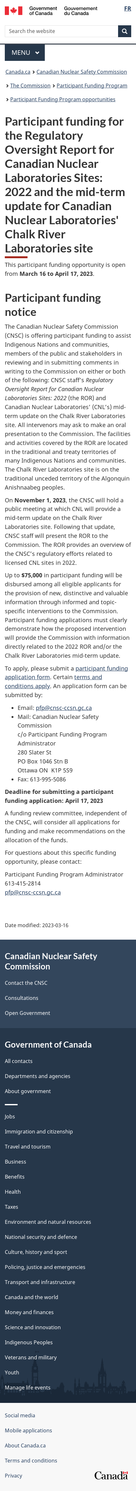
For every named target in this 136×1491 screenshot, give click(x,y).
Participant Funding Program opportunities (63, 99)
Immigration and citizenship (39, 1131)
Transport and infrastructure (40, 1282)
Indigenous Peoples (29, 1342)
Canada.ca (17, 71)
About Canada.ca (25, 1445)
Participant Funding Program (92, 85)
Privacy (13, 1475)
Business (15, 1161)
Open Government (27, 1013)
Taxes (11, 1206)
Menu (26, 52)
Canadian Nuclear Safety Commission (81, 71)
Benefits (15, 1176)
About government (28, 1091)
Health (13, 1191)
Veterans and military (31, 1357)
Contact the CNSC (26, 982)
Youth (12, 1372)
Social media (20, 1415)
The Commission (30, 85)
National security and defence (41, 1236)
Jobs (10, 1116)
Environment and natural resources (48, 1221)
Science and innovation (33, 1327)
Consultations (21, 997)
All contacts (19, 1061)
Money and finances (29, 1312)
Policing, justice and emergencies (45, 1267)
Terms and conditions (31, 1460)
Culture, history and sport (36, 1252)
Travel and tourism (28, 1146)
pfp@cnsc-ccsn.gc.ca (64, 708)
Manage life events (28, 1387)
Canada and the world (31, 1297)
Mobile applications (28, 1430)
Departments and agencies (37, 1076)
